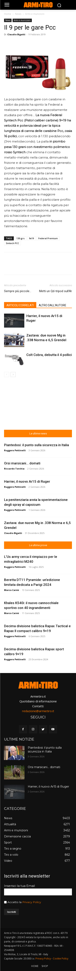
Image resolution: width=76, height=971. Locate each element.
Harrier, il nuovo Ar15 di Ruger (27, 481)
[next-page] (13, 374)
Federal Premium (48, 238)
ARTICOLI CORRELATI (20, 305)
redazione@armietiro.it (38, 711)
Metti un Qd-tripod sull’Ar (55, 291)
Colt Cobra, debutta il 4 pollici (49, 355)
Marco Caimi (11, 590)
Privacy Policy (31, 902)
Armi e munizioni (34, 14)
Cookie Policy (60, 958)
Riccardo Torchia (14, 468)
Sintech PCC (12, 243)
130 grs (20, 238)
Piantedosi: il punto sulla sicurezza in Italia (36, 445)
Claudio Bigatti (16, 34)
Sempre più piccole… (17, 291)
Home (7, 14)
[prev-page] (6, 374)
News (18, 14)
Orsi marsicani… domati (22, 463)
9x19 (31, 238)
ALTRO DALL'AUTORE (52, 305)
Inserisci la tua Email (19, 886)
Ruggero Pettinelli (15, 450)
